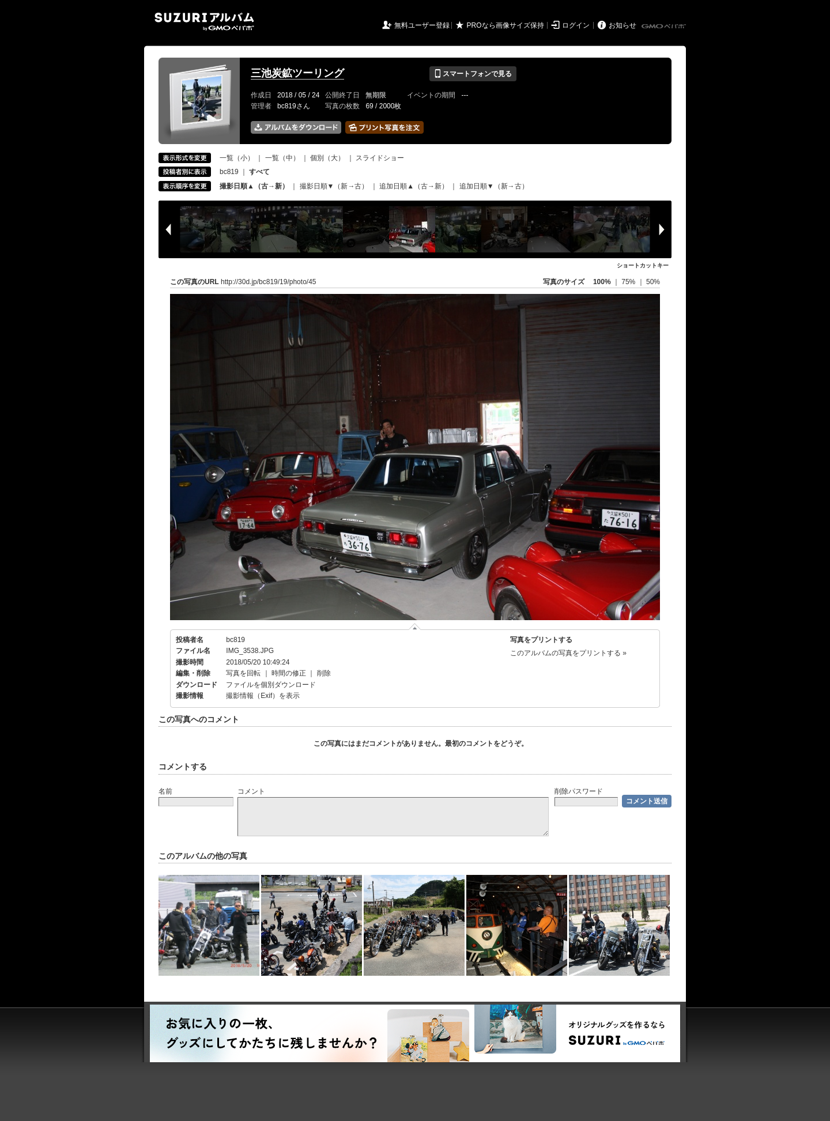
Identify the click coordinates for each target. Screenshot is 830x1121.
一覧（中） (282, 158)
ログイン (576, 25)
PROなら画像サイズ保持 (505, 25)
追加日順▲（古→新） (413, 186)
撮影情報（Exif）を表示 (263, 696)
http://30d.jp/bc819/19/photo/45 (268, 282)
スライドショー (380, 158)
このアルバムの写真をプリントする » (568, 653)
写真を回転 (243, 673)
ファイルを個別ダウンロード (271, 685)
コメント (251, 791)
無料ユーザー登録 (422, 25)
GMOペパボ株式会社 (665, 26)
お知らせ (622, 25)
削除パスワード (578, 791)
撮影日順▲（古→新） (254, 186)
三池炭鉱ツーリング (297, 73)
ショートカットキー (643, 265)
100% (602, 282)
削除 (324, 673)
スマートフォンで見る (473, 73)
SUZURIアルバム (204, 21)
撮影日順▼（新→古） (334, 186)
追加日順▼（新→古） (494, 186)
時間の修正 (288, 673)
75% (629, 282)
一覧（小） (237, 158)
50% (653, 282)
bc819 (229, 172)
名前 (165, 791)
